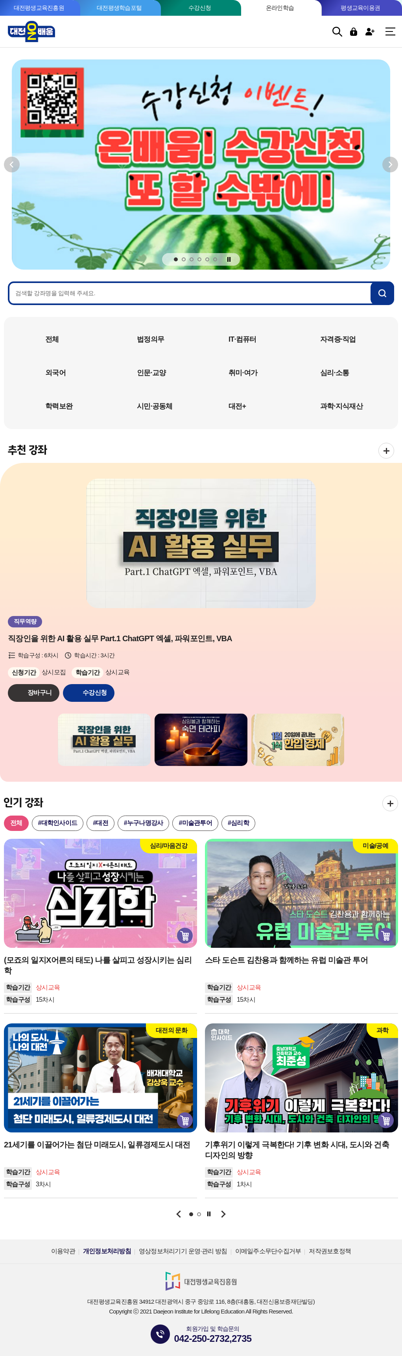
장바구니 (40, 692)
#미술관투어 (195, 823)
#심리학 (238, 823)
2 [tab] (184, 259)
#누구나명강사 (143, 823)
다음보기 (390, 164)
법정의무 (150, 339)
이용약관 (63, 1251)
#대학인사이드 (57, 823)
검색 (337, 32)
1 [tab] (176, 259)
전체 (52, 339)
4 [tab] (199, 259)
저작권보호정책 (330, 1251)
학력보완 (58, 406)
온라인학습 (280, 7)
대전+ (237, 406)
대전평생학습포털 (119, 7)
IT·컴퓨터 (242, 339)
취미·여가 (243, 373)
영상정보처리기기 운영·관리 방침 (183, 1251)
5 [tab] (207, 259)
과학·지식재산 (341, 406)
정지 (229, 259)
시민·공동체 (155, 406)
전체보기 (386, 451)
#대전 (100, 823)
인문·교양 (151, 373)
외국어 (55, 373)
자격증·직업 (338, 339)
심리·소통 (334, 373)
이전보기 (12, 164)
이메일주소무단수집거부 (268, 1251)
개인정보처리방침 (107, 1251)
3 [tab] (191, 259)
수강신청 (199, 7)
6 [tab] (215, 259)
